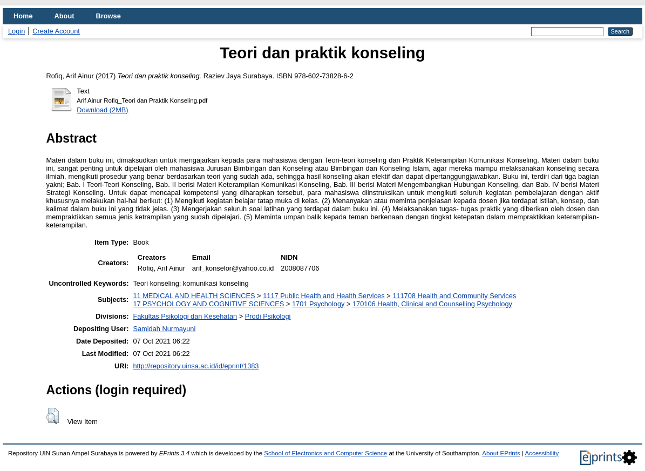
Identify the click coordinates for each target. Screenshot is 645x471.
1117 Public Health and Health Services (324, 296)
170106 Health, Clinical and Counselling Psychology (432, 304)
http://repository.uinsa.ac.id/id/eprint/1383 (196, 366)
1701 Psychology (318, 304)
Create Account (56, 31)
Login (16, 31)
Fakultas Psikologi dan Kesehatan (185, 316)
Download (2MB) (102, 110)
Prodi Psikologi (268, 316)
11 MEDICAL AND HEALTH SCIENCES (194, 296)
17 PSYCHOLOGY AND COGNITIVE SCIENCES (208, 304)
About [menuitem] (64, 16)
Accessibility (542, 453)
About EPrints (501, 453)
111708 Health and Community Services (454, 296)
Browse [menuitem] (108, 16)
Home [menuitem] (23, 16)
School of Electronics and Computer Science (325, 453)
